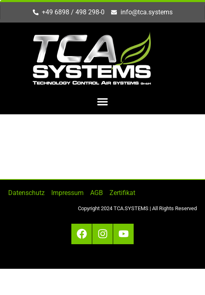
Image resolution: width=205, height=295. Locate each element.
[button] (102, 101)
